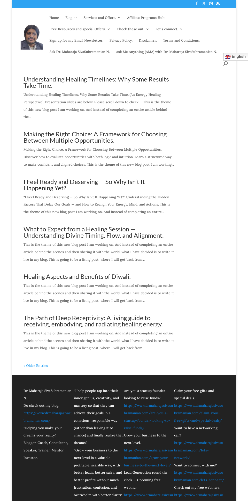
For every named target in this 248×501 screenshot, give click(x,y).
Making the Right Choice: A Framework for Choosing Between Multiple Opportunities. (95, 137)
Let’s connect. (166, 29)
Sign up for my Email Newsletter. (76, 40)
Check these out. (130, 29)
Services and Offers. (100, 18)
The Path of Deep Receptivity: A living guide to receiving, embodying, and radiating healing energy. (93, 321)
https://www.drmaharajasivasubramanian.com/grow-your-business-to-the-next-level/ (148, 457)
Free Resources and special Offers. (77, 29)
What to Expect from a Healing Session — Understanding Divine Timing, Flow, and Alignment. (93, 232)
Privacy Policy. (120, 40)
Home (54, 18)
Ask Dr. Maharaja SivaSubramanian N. (79, 52)
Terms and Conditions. (181, 40)
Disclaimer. (148, 40)
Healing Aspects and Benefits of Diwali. (77, 276)
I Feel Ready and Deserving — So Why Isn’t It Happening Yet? (84, 185)
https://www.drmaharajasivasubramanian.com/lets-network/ (198, 450)
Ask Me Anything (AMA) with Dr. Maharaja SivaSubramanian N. (166, 52)
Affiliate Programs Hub (145, 18)
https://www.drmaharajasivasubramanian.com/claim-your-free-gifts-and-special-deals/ (198, 413)
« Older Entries (35, 365)
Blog (68, 18)
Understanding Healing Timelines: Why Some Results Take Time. (96, 82)
